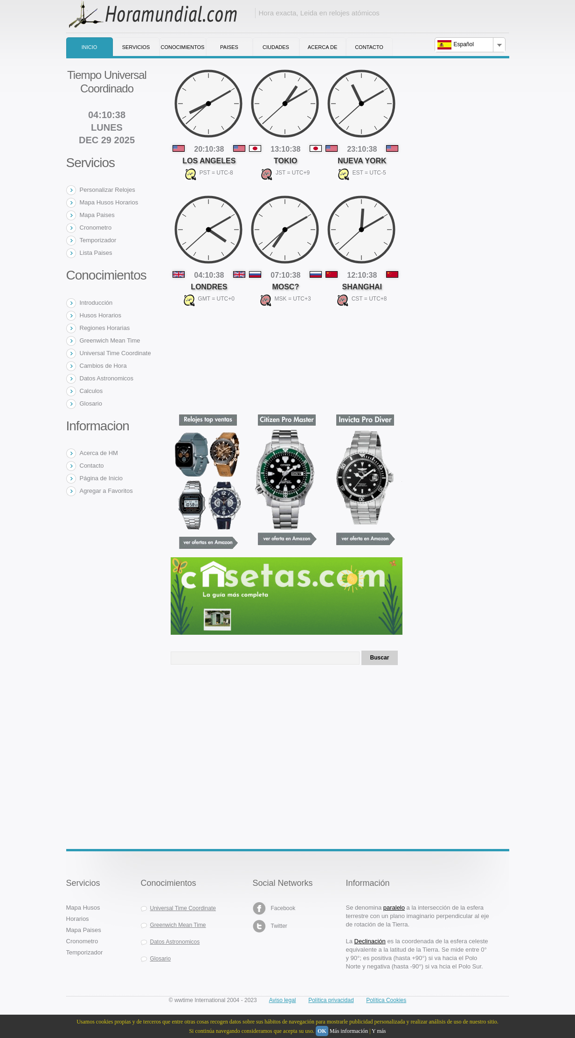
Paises (229, 47)
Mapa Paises (97, 214)
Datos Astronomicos (107, 378)
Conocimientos (183, 47)
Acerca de (323, 47)
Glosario (91, 403)
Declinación (370, 941)
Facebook (274, 908)
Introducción (96, 302)
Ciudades (276, 47)
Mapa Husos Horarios (109, 202)
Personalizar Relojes (107, 189)
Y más (379, 1031)
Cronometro (96, 227)
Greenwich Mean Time (110, 340)
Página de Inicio (101, 478)
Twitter (270, 926)
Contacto (369, 47)
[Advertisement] (241, 752)
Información (368, 883)
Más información (349, 1031)
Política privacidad (330, 1000)
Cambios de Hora (103, 365)
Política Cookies (386, 1000)
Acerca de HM (99, 452)
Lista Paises (96, 252)
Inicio (89, 47)
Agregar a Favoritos (106, 490)
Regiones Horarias (105, 327)
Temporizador (98, 240)
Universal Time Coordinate (115, 353)
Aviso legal (282, 1000)
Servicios (136, 47)
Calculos (91, 390)
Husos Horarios (101, 315)
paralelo (394, 907)
